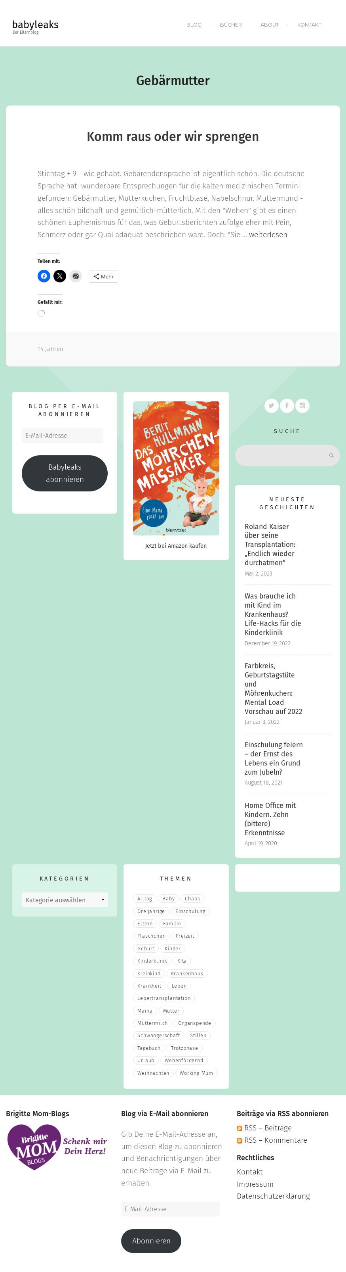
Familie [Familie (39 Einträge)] (172, 924)
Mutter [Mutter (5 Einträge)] (171, 1011)
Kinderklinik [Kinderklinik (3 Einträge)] (152, 961)
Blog (194, 25)
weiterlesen (268, 234)
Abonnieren (151, 1240)
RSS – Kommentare (272, 1140)
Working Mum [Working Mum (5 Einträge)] (196, 1073)
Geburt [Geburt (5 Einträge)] (145, 949)
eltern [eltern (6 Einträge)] (145, 924)
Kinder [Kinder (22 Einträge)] (173, 949)
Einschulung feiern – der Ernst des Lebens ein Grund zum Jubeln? (274, 759)
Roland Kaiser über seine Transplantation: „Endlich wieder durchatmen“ (270, 544)
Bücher (231, 25)
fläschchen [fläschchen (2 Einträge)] (151, 936)
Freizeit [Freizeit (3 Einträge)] (185, 936)
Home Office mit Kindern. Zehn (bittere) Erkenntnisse (270, 819)
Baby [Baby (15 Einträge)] (168, 899)
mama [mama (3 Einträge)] (144, 1011)
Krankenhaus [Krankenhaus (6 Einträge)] (187, 974)
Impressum (255, 1184)
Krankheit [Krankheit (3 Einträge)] (149, 986)
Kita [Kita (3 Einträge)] (182, 961)
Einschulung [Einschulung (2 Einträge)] (190, 911)
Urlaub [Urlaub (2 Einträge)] (145, 1060)
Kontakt (309, 25)
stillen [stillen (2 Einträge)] (198, 1035)
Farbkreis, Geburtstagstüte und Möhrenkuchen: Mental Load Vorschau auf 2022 (273, 689)
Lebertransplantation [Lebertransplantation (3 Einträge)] (163, 998)
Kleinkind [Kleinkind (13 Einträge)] (148, 974)
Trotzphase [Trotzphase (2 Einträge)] (184, 1048)
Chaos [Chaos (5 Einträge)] (192, 899)
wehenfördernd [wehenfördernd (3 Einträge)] (184, 1060)
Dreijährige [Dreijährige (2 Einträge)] (151, 911)
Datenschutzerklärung (273, 1196)
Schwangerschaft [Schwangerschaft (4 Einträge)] (158, 1035)
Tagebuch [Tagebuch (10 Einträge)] (148, 1048)
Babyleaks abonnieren (65, 473)
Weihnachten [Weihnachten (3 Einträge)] (153, 1073)
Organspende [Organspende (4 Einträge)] (194, 1023)
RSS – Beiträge (264, 1127)
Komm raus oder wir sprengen (173, 136)
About (269, 25)
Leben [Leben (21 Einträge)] (179, 986)
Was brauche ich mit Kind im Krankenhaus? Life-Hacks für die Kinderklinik (273, 614)
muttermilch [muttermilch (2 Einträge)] (152, 1023)
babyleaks (35, 25)
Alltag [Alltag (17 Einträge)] (144, 899)
